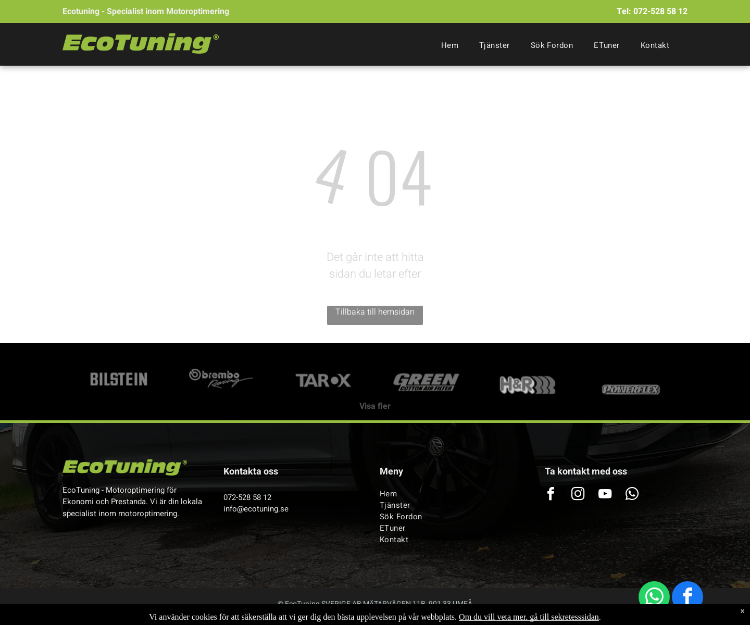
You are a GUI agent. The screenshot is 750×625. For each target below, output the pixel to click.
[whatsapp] (654, 598)
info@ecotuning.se (256, 509)
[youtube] (605, 495)
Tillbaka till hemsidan (375, 312)
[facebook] (687, 598)
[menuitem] (450, 45)
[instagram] (578, 495)
